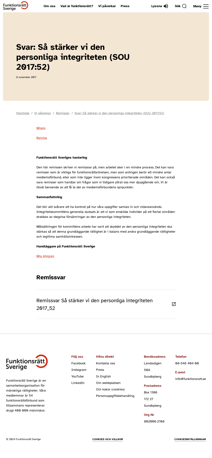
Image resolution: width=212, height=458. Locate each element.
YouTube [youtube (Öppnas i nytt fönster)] (77, 378)
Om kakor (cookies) (110, 391)
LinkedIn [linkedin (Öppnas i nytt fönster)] (77, 384)
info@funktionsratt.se (190, 380)
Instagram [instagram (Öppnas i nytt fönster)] (78, 371)
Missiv (41, 128)
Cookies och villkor (107, 440)
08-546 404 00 (187, 364)
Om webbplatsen (108, 384)
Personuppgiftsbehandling (115, 398)
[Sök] (180, 6)
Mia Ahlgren (45, 256)
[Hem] (15, 6)
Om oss (49, 6)
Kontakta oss (105, 364)
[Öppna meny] (201, 6)
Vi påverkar (107, 6)
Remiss (41, 138)
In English (103, 378)
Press (125, 6)
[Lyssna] (159, 6)
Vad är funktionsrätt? (76, 6)
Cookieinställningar (190, 440)
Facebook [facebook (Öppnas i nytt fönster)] (78, 364)
